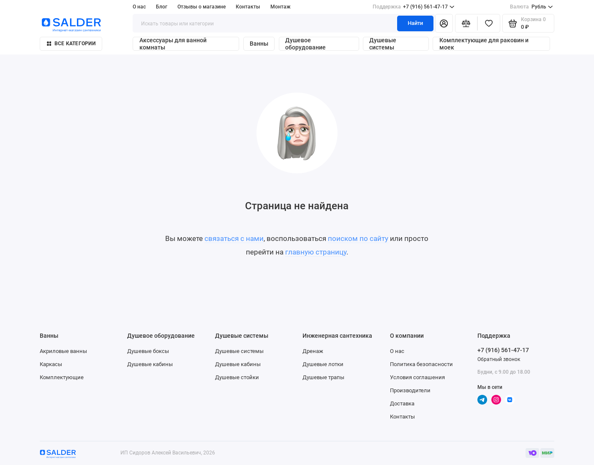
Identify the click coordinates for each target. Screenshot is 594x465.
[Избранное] (489, 23)
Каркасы (51, 364)
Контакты (248, 6)
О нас (139, 6)
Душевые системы (382, 44)
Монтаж (280, 6)
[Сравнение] (466, 23)
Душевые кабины (150, 364)
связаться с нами (234, 238)
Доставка (402, 403)
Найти (415, 23)
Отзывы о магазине (201, 6)
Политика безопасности (421, 364)
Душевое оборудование (305, 44)
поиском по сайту (358, 238)
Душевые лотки (322, 364)
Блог (161, 6)
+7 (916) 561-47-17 (414, 6)
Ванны (259, 43)
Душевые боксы (148, 351)
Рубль (531, 6)
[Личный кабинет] (444, 23)
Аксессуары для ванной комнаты (173, 44)
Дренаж (312, 351)
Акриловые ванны (63, 351)
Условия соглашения (417, 377)
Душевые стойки (237, 377)
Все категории (71, 43)
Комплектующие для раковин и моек (484, 44)
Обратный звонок (498, 359)
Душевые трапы (323, 377)
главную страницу (315, 252)
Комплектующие (62, 377)
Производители (410, 390)
